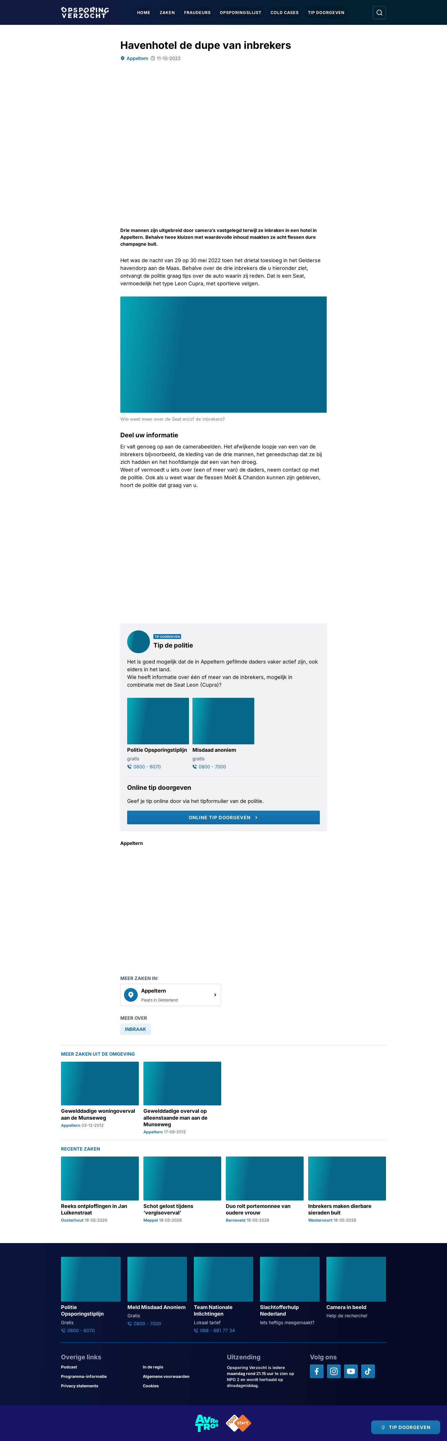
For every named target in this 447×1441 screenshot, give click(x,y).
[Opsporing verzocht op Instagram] (334, 1371)
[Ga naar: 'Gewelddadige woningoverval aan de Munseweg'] (100, 1098)
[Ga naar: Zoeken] (379, 12)
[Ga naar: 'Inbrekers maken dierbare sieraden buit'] (347, 1189)
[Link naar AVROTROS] (207, 1423)
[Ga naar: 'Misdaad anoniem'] (223, 733)
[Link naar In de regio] (181, 1366)
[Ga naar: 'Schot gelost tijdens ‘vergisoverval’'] (182, 1189)
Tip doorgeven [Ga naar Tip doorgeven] (326, 12)
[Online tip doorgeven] (223, 817)
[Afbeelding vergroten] (321, 301)
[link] (170, 995)
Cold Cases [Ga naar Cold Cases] (285, 12)
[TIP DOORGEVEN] (405, 1427)
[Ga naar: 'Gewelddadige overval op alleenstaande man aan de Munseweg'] (182, 1098)
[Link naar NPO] (238, 1423)
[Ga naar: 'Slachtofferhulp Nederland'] (290, 1291)
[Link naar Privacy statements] (99, 1385)
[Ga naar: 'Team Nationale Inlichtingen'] (223, 1295)
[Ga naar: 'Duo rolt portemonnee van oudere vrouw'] (265, 1189)
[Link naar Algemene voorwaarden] (181, 1376)
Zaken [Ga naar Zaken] (167, 12)
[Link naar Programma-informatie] (99, 1376)
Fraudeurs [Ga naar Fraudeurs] (197, 12)
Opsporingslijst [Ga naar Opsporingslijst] (240, 12)
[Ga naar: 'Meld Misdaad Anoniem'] (157, 1291)
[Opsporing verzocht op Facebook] (317, 1371)
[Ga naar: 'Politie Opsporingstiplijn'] (158, 733)
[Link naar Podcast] (99, 1366)
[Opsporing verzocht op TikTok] (368, 1371)
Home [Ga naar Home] (144, 12)
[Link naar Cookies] (181, 1385)
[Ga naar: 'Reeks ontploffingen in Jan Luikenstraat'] (100, 1189)
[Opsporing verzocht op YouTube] (351, 1371)
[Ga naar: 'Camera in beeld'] (356, 1288)
